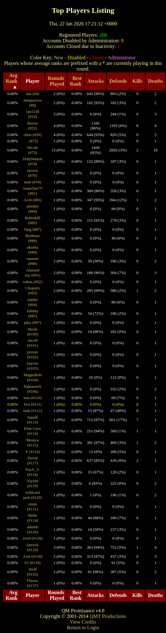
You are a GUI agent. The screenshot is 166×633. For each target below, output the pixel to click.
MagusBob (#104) (33, 377)
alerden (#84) (32, 209)
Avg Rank (11, 78)
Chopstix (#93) (32, 290)
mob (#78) (32, 182)
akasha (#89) (32, 250)
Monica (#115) (32, 442)
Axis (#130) (32, 556)
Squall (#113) (32, 420)
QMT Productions (108, 616)
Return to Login (83, 627)
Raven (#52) (32, 125)
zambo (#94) (32, 302)
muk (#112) (32, 410)
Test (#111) (32, 404)
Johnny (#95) (33, 313)
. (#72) (32, 141)
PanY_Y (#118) (32, 472)
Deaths (155, 81)
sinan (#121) (32, 506)
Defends (118, 81)
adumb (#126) (32, 529)
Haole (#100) (32, 331)
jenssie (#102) (32, 354)
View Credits (83, 622)
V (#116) (32, 451)
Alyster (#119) (32, 483)
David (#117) (32, 460)
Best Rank (75, 81)
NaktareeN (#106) (32, 389)
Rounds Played (56, 81)
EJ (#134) (33, 562)
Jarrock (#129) (32, 547)
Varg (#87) (33, 229)
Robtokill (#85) (32, 220)
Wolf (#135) (32, 572)
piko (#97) (32, 322)
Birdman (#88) (32, 238)
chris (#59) (33, 134)
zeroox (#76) (32, 173)
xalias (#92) (32, 281)
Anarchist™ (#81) (32, 191)
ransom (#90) (32, 261)
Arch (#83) (33, 200)
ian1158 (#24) (32, 114)
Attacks (95, 81)
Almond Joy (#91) (32, 272)
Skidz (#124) (32, 518)
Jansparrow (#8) (32, 103)
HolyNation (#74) (32, 161)
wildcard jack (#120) (32, 495)
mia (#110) (33, 397)
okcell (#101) (32, 343)
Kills (137, 81)
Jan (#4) (32, 93)
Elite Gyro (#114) (32, 431)
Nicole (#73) (32, 150)
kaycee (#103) (32, 366)
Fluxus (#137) (32, 583)
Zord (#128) (32, 538)
